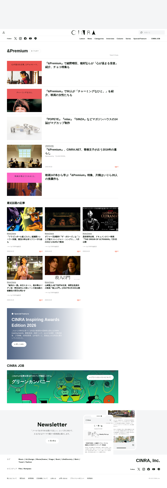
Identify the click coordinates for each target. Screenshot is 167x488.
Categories (99, 41)
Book (58, 461)
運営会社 (22, 481)
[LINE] (35, 41)
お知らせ (53, 481)
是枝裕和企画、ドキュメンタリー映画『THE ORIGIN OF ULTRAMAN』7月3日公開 (100, 241)
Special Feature (139, 41)
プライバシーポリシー (77, 481)
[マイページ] (11, 33)
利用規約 (90, 481)
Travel (21, 464)
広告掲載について (42, 481)
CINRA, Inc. (148, 462)
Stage (51, 461)
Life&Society (67, 461)
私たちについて (12, 481)
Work (76, 461)
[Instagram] (20, 41)
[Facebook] (25, 41)
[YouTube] (30, 41)
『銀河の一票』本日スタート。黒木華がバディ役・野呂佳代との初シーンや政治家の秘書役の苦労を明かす (24, 290)
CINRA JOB (155, 41)
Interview (110, 41)
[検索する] (133, 34)
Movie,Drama (41, 461)
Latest (82, 41)
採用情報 (31, 481)
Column (120, 41)
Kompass (27, 471)
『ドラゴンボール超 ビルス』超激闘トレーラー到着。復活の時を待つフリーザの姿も (24, 241)
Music (21, 461)
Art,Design (30, 461)
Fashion (29, 464)
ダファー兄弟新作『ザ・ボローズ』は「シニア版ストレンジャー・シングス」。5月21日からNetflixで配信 (62, 241)
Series (128, 41)
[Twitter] (15, 41)
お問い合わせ (63, 481)
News (90, 41)
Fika (20, 471)
